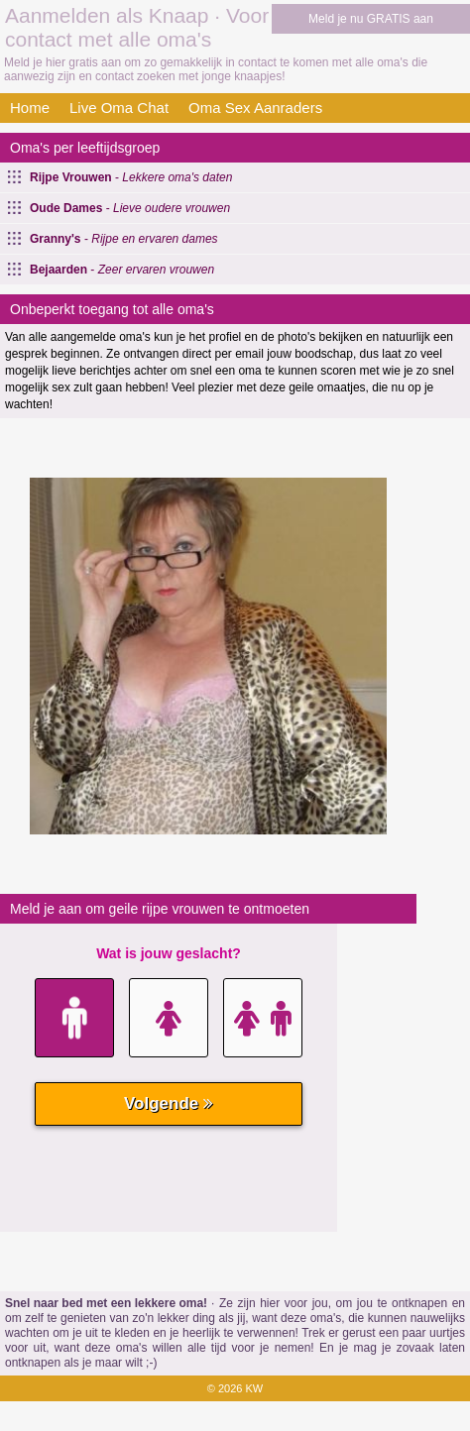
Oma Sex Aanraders (255, 107)
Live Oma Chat (119, 107)
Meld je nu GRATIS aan (370, 19)
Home (30, 107)
